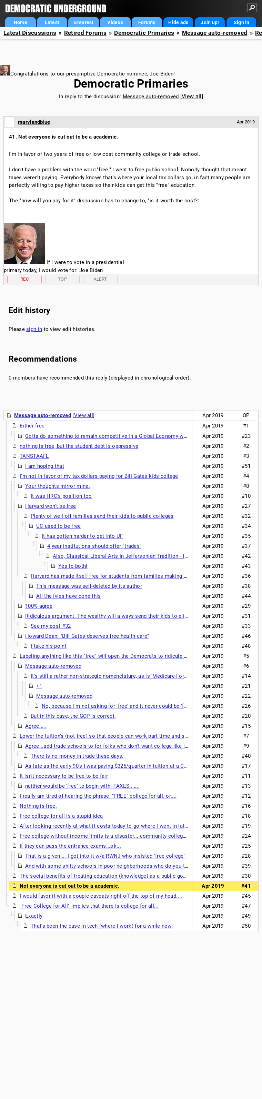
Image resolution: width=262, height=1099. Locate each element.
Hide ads (178, 22)
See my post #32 (51, 626)
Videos (115, 22)
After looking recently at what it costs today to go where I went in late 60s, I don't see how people (137, 826)
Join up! (210, 22)
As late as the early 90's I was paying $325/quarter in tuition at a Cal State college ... (126, 766)
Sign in (242, 22)
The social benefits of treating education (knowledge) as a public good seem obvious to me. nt (134, 876)
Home (20, 22)
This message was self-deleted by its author (89, 586)
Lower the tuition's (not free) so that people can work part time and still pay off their (120, 736)
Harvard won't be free (50, 506)
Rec (24, 279)
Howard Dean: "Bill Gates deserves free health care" (87, 636)
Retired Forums (85, 33)
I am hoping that (44, 466)
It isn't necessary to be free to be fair (64, 776)
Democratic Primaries (144, 33)
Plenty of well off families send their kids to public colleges (102, 516)
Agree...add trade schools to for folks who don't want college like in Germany (117, 746)
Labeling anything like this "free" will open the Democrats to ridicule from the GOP (118, 656)
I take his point (49, 646)
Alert (100, 279)
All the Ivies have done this (68, 596)
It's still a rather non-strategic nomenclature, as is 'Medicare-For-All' (112, 676)
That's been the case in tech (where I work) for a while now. (102, 926)
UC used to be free (58, 526)
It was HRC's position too (61, 496)
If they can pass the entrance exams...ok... (70, 846)
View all (191, 96)
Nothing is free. (38, 806)
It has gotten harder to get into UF (82, 536)
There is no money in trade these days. (77, 756)
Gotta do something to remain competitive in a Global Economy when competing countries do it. (141, 436)
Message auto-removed (215, 33)
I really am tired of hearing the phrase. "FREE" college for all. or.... (98, 796)
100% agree (38, 606)
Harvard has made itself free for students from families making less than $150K (126, 576)
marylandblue (34, 122)
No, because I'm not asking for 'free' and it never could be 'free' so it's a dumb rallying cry (148, 706)
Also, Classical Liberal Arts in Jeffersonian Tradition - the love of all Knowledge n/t (152, 556)
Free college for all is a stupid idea (61, 816)
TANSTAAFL (34, 456)
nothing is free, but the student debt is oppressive (79, 446)
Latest (52, 22)
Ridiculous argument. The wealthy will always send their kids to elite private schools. (127, 616)
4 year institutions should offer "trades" (94, 546)
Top (62, 279)
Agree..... (36, 726)
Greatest (83, 22)
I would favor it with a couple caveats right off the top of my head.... (101, 896)
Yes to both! (73, 566)
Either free (32, 426)
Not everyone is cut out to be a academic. (69, 886)
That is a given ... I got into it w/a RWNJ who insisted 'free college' (105, 856)
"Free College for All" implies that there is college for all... (89, 906)
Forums (146, 22)
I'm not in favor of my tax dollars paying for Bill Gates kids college (99, 476)
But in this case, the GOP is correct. (73, 716)
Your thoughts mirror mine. (57, 486)
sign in (34, 329)
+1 (39, 686)
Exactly (33, 916)
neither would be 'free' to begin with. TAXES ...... (82, 786)
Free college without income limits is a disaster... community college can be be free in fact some (136, 836)
